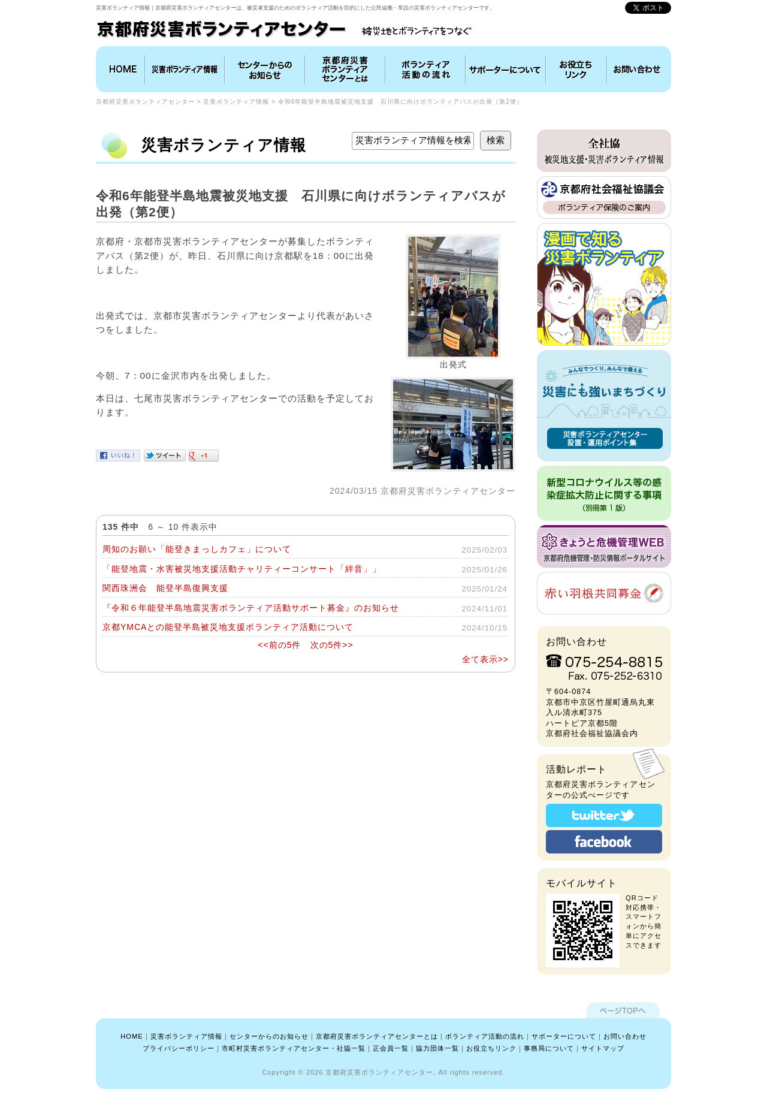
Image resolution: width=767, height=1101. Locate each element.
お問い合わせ (638, 69)
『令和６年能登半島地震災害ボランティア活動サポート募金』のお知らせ (250, 608)
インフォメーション (264, 69)
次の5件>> (332, 645)
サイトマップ (602, 1048)
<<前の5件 (279, 645)
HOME (121, 69)
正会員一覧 (391, 1048)
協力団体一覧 (437, 1048)
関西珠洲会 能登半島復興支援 (165, 588)
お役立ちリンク (576, 69)
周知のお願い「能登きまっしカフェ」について (196, 549)
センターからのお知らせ (269, 1036)
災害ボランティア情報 (185, 69)
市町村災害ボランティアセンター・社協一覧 (294, 1048)
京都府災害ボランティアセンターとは (345, 69)
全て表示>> (485, 659)
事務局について (549, 1048)
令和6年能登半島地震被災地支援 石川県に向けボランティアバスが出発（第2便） (400, 101)
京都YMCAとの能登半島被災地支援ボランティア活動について (228, 627)
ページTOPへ (623, 1010)
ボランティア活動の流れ (425, 69)
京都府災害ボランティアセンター (145, 101)
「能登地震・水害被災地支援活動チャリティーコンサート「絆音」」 (241, 569)
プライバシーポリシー (179, 1048)
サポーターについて (564, 1036)
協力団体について (505, 69)
